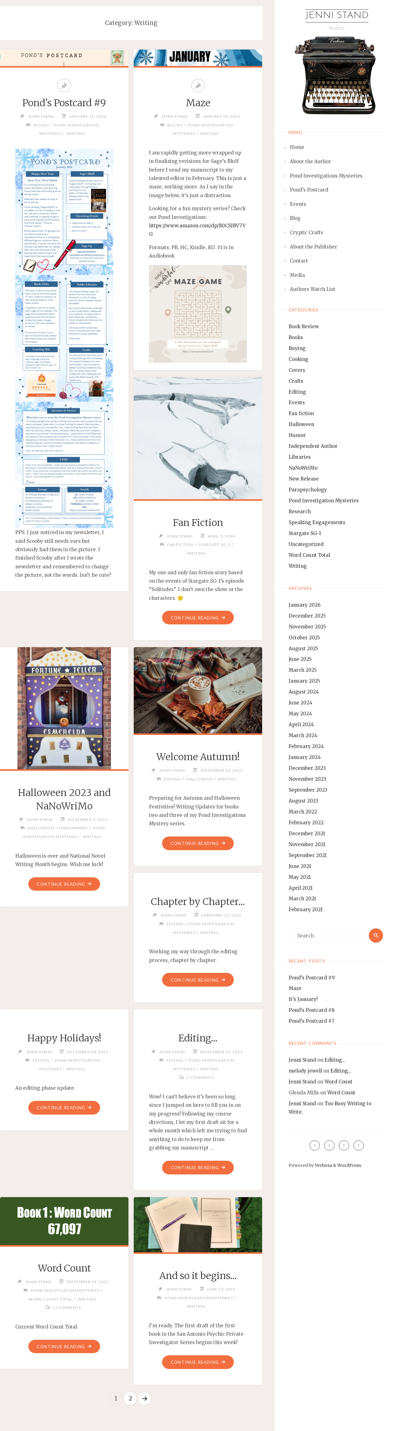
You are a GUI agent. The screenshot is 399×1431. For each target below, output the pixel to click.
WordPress (349, 1165)
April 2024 (301, 724)
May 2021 (300, 877)
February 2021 (306, 909)
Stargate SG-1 (305, 533)
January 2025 (304, 681)
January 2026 (304, 605)
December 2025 (307, 616)
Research (300, 511)
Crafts (296, 381)
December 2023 (307, 768)
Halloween (301, 424)
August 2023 (303, 801)
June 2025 (300, 659)
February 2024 (306, 746)
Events (297, 402)
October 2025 (304, 638)
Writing (298, 566)
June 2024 (300, 703)
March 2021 (302, 899)
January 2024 (305, 757)
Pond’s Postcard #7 (311, 1021)
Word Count (338, 1082)
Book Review (304, 326)
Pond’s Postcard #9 (312, 978)
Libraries (300, 457)
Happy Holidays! (64, 1038)
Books (296, 337)
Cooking (298, 359)
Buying (297, 348)
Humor (297, 435)
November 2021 (307, 844)
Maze (295, 988)
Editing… (334, 1060)
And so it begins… (198, 1276)
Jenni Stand (336, 16)
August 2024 (304, 692)
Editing (297, 392)
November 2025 (307, 627)
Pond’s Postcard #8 (312, 1010)
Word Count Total (309, 555)
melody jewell (305, 1071)
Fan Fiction (198, 522)
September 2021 (308, 855)
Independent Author (313, 446)
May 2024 (300, 714)
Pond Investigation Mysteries (324, 501)
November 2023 (307, 779)
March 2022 (303, 812)
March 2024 (303, 735)
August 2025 (303, 649)
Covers (297, 370)
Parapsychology (308, 490)
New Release (304, 479)
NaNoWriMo (303, 468)
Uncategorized (306, 544)
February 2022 (306, 823)
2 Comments (200, 1077)
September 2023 (308, 790)
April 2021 (301, 888)
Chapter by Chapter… (198, 901)
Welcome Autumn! (198, 757)
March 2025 (303, 670)
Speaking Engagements (317, 522)
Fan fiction (301, 413)
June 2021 (300, 866)
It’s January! (303, 999)
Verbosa (323, 1165)
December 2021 (307, 833)
